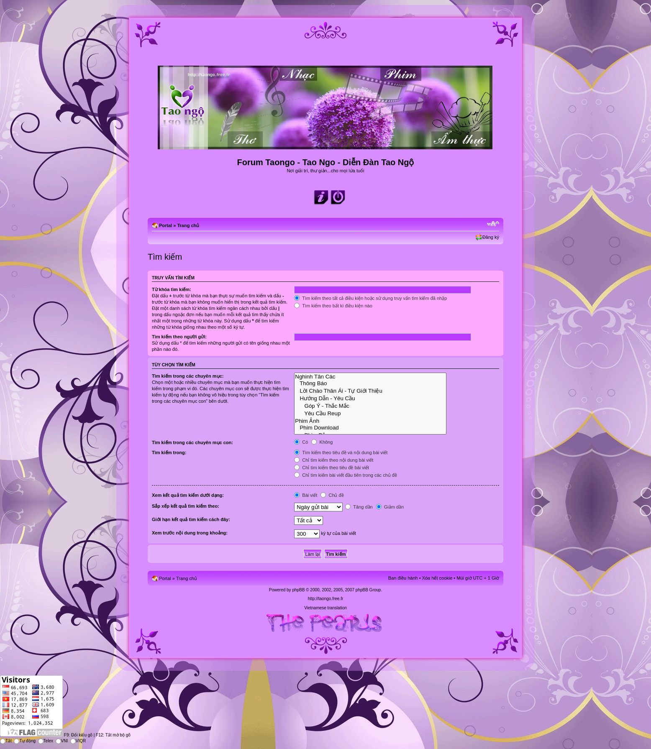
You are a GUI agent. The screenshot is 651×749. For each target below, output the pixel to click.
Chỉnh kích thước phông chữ (493, 224)
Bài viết (305, 495)
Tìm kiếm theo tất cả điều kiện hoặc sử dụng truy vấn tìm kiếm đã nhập (370, 298)
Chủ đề (331, 495)
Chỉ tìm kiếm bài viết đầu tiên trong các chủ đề (345, 475)
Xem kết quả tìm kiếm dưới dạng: (188, 495)
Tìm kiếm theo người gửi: (179, 336)
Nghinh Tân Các (370, 376)
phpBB (298, 590)
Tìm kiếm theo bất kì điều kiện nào (333, 305)
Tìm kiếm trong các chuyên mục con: (192, 442)
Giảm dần (390, 506)
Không (322, 442)
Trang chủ (188, 225)
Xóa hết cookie (437, 577)
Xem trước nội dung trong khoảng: (190, 532)
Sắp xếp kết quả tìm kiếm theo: (185, 506)
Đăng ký (490, 237)
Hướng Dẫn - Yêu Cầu (370, 398)
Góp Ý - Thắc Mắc (370, 405)
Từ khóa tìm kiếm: (171, 289)
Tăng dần (358, 506)
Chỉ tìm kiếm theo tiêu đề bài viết (331, 467)
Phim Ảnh (370, 420)
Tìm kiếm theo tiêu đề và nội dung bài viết (340, 452)
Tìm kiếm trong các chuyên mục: (187, 375)
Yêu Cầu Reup (370, 413)
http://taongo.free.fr (325, 598)
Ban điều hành (403, 577)
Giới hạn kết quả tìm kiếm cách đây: (191, 519)
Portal (165, 225)
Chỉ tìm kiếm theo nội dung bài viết (333, 460)
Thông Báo (370, 383)
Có (301, 442)
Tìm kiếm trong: (169, 452)
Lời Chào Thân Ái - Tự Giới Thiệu (370, 390)
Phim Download (370, 427)
